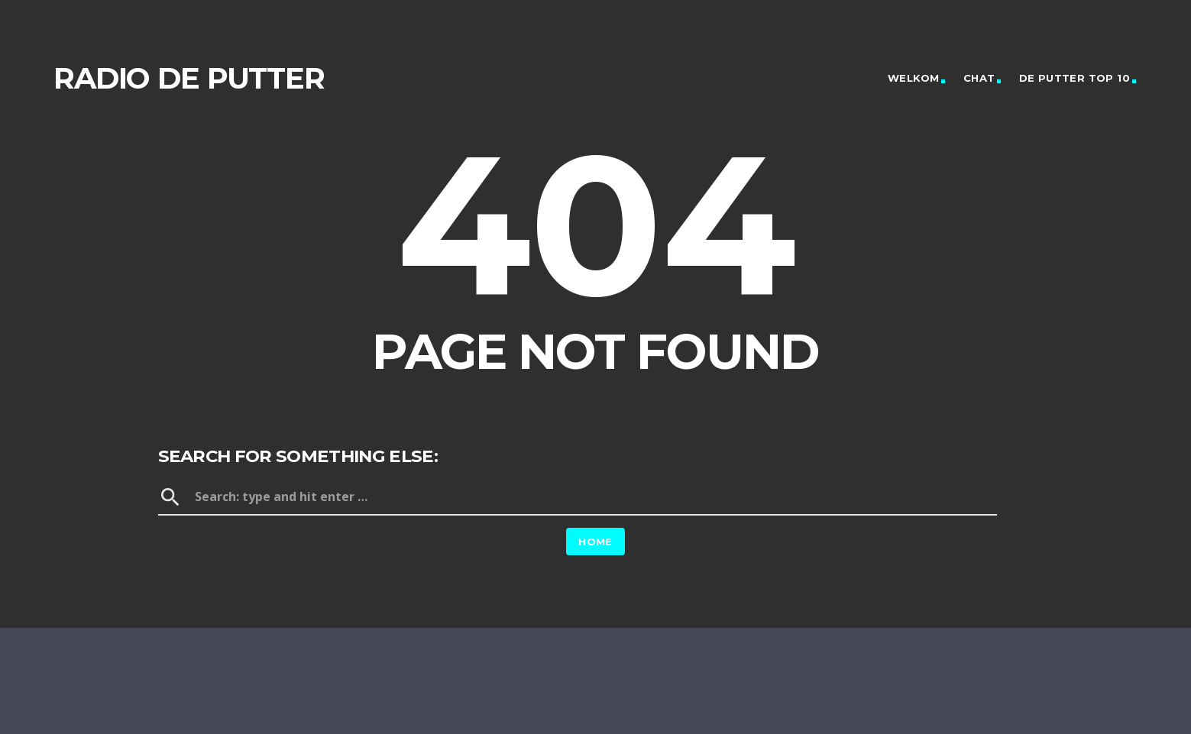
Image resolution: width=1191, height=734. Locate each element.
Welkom (913, 78)
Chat (979, 78)
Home (595, 541)
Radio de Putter (189, 78)
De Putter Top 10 (1074, 78)
